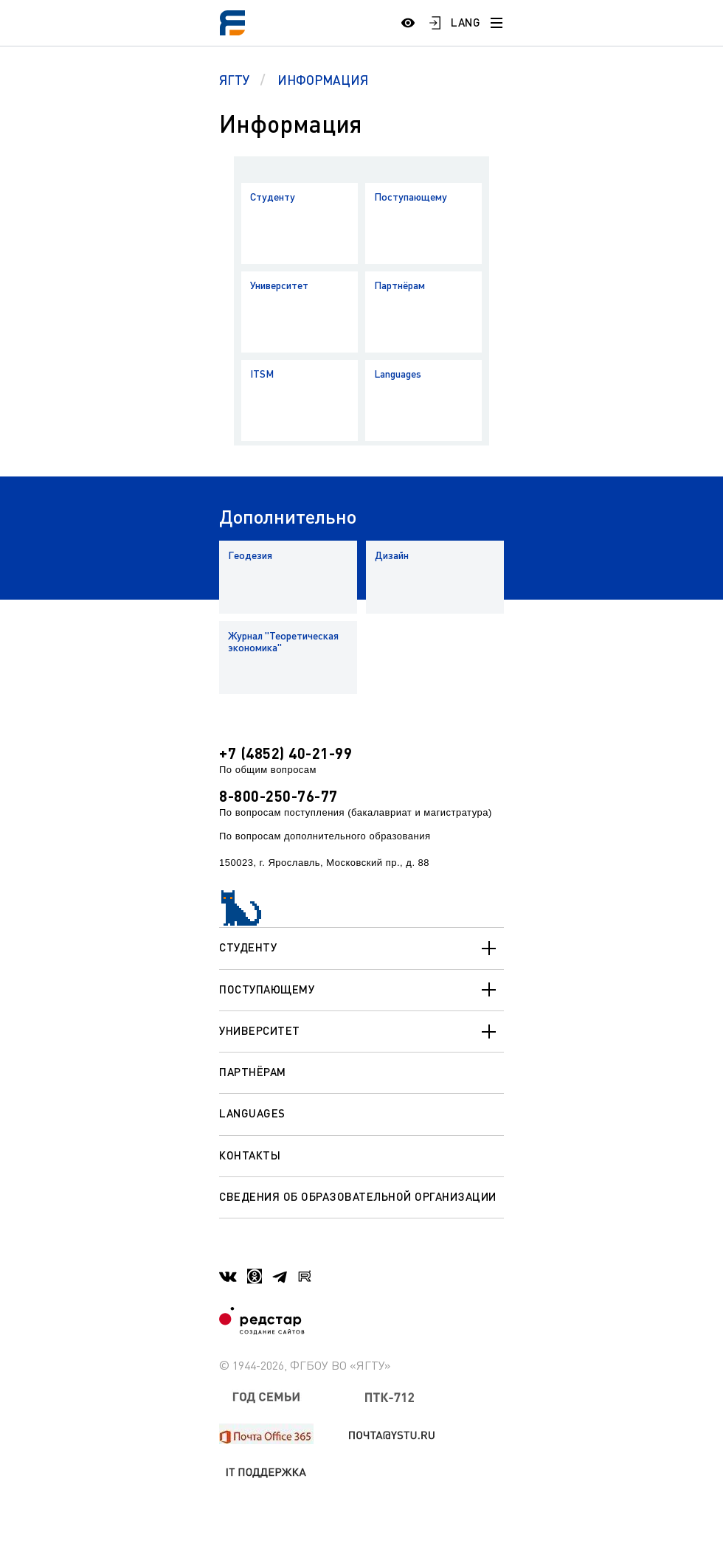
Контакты (249, 1155)
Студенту (272, 196)
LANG (465, 22)
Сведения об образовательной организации (358, 1196)
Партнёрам (399, 285)
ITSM (262, 373)
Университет (279, 285)
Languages (397, 373)
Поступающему (410, 196)
